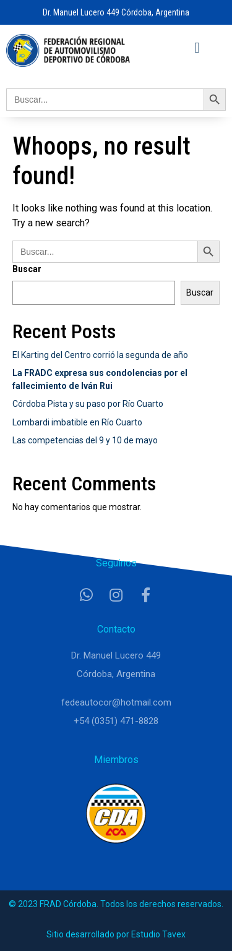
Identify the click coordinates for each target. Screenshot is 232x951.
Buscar (26, 269)
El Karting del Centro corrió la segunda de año (100, 355)
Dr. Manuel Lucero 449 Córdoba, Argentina (116, 12)
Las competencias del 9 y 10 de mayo (85, 440)
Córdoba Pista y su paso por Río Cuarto (87, 404)
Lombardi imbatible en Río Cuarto (77, 422)
